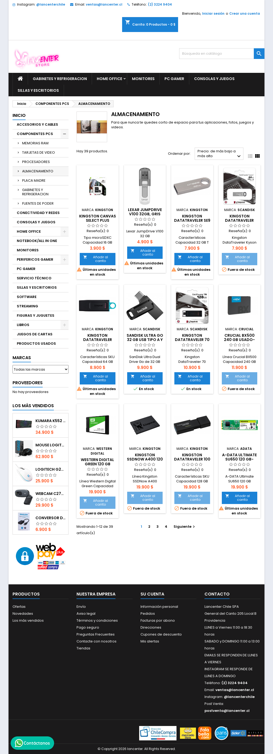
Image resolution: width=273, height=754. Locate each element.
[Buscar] (221, 53)
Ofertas (19, 606)
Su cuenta (152, 594)
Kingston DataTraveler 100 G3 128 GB (192, 459)
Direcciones (150, 627)
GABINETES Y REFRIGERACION (60, 78)
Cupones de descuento (161, 634)
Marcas (22, 358)
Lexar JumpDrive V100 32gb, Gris (145, 212)
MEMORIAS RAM (35, 143)
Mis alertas (149, 641)
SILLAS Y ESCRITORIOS (38, 90)
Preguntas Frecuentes (96, 634)
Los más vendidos (33, 406)
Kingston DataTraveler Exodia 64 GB (97, 340)
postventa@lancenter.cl (227, 710)
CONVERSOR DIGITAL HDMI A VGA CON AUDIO (50, 518)
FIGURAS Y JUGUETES (35, 315)
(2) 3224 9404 (160, 4)
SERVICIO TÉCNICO (34, 278)
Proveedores (28, 383)
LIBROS (23, 324)
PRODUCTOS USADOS (36, 343)
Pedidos (147, 613)
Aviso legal (86, 613)
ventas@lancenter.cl (104, 4)
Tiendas (83, 648)
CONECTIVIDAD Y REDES (38, 212)
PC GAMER (174, 78)
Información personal (159, 606)
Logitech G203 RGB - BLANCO (50, 469)
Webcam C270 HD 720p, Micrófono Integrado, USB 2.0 (50, 493)
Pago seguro (88, 627)
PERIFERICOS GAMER (35, 259)
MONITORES (143, 78)
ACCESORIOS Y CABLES (37, 124)
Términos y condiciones (97, 620)
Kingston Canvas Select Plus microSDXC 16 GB (97, 220)
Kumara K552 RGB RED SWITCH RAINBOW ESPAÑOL (50, 421)
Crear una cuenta (244, 13)
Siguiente (185, 526)
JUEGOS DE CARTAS (35, 334)
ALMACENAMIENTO (37, 171)
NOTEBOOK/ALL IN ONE (37, 240)
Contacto (217, 594)
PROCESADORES (36, 161)
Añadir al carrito (95, 259)
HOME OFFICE (109, 78)
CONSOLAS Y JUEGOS (214, 78)
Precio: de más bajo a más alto (220, 154)
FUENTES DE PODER (38, 203)
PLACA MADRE (34, 180)
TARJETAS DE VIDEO (38, 152)
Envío (81, 606)
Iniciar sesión (213, 13)
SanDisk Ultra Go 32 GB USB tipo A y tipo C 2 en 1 (145, 340)
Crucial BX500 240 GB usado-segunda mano (239, 340)
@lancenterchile (50, 4)
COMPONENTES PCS (35, 133)
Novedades (23, 613)
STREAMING (27, 306)
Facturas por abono (157, 620)
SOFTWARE (27, 296)
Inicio (19, 115)
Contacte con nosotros (97, 641)
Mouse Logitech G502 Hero (50, 445)
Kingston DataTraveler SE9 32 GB (192, 220)
